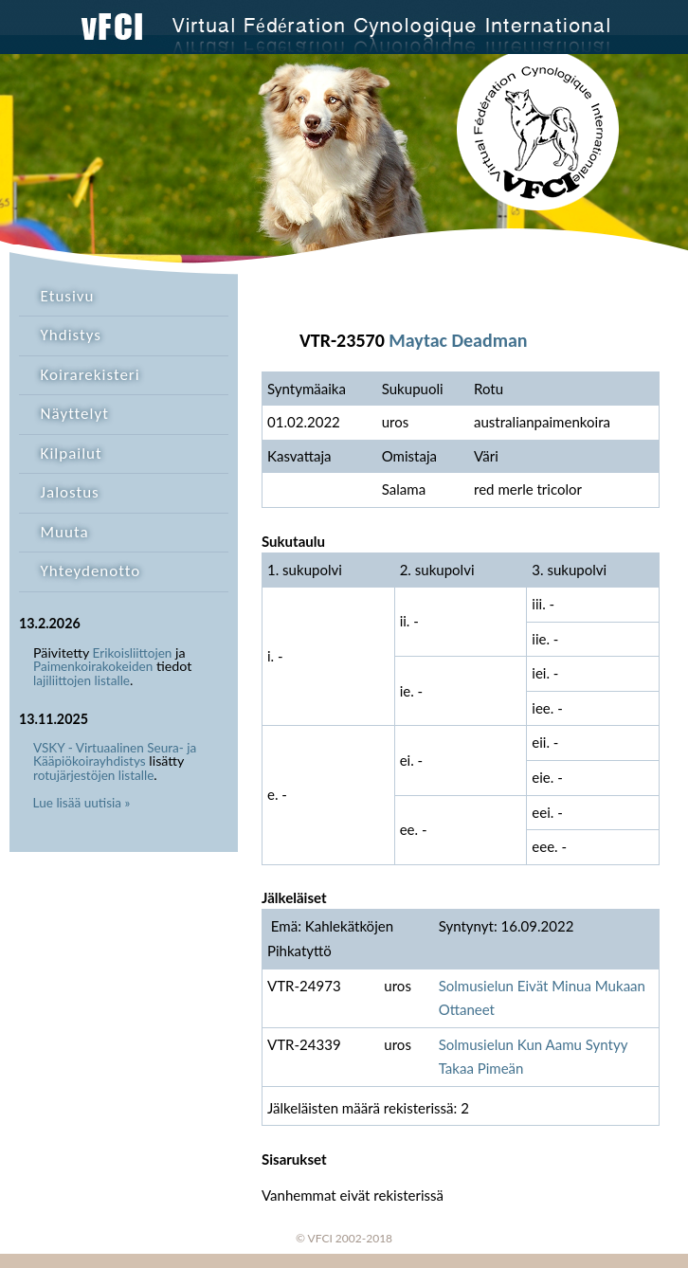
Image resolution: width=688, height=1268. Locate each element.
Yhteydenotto (91, 571)
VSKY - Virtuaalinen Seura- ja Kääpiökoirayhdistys (114, 755)
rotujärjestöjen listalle (93, 775)
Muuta (65, 532)
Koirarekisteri (90, 375)
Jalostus (70, 492)
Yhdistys (71, 335)
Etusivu (68, 296)
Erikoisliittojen (132, 653)
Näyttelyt (75, 414)
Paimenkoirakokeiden (93, 666)
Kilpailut (71, 453)
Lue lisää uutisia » (82, 802)
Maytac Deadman (458, 340)
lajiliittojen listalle (81, 680)
